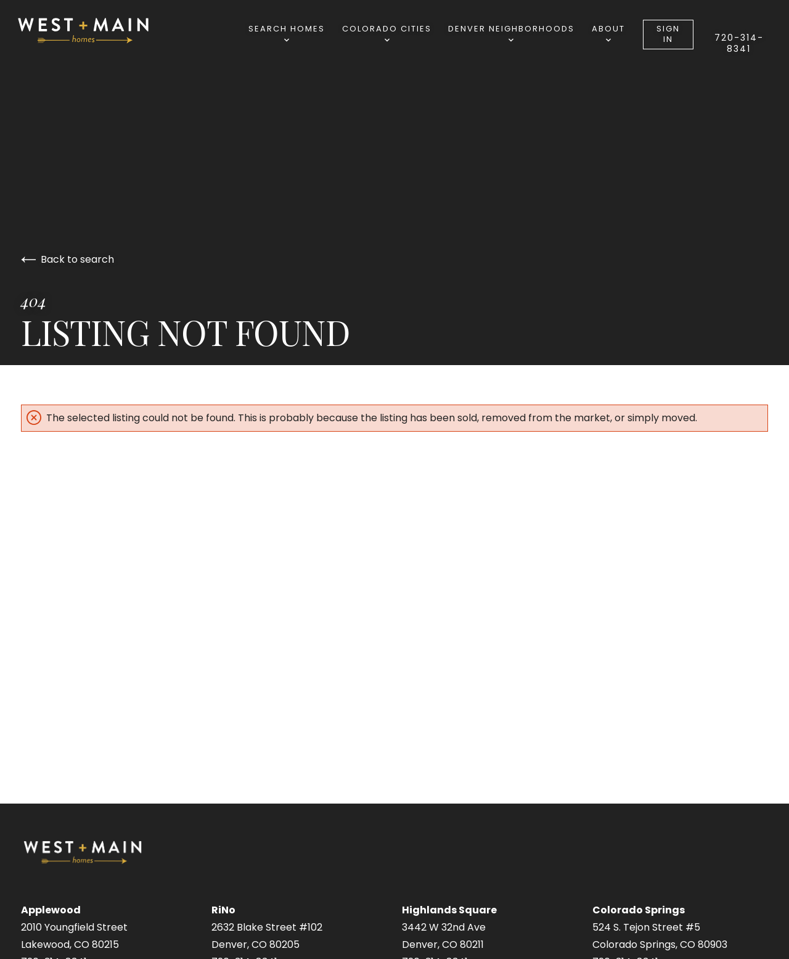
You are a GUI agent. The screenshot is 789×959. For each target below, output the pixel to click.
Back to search (67, 259)
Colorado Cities (386, 32)
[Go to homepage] (96, 30)
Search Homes (286, 32)
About (608, 32)
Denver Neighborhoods (511, 32)
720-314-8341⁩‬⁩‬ (739, 43)
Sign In (668, 34)
